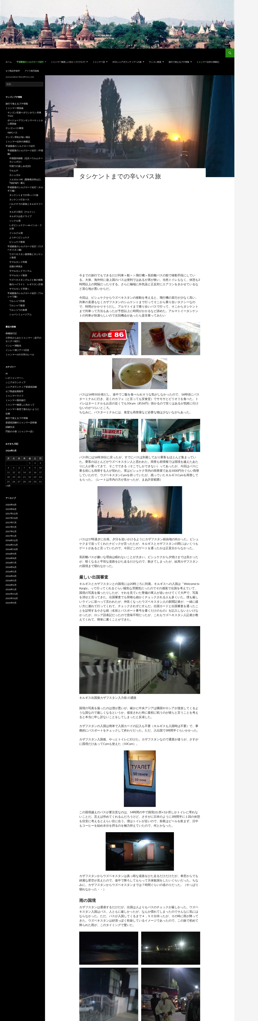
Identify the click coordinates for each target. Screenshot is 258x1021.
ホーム (9, 62)
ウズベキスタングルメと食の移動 (26, 279)
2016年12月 (12, 540)
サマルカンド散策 (18, 275)
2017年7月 (11, 522)
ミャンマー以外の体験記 (208, 62)
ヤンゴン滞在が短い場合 (18, 137)
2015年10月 (12, 598)
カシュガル (14, 175)
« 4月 (8, 485)
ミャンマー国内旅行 (16, 400)
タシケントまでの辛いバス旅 (23, 195)
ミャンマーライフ (14, 395)
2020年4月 (11, 504)
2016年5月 (11, 571)
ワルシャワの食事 (18, 309)
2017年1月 (11, 535)
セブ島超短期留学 (14, 391)
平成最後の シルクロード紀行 (30, 62)
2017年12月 (12, 513)
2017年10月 (12, 518)
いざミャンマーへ (14, 378)
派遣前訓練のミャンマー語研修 (21, 422)
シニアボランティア (16, 382)
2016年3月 (11, 580)
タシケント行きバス (19, 199)
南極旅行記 (11, 333)
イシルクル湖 (16, 233)
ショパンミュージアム (20, 314)
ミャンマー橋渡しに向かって (20, 404)
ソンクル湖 (14, 220)
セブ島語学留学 (13, 71)
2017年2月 (11, 531)
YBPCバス (12, 132)
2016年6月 (11, 567)
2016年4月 (11, 576)
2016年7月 (11, 562)
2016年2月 (11, 585)
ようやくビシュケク (19, 237)
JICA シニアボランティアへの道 (127, 62)
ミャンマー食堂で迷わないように (22, 409)
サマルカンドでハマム (20, 270)
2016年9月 (11, 553)
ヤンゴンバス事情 (14, 128)
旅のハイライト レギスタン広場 (26, 284)
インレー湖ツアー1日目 (17, 350)
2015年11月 (12, 593)
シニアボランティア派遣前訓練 (21, 386)
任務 (8, 413)
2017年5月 (11, 527)
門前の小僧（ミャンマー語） (20, 431)
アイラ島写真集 (32, 71)
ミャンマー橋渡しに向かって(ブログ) (68, 62)
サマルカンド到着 (18, 262)
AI (7, 373)
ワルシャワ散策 (17, 305)
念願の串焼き (16, 266)
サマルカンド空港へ (19, 288)
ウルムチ (13, 170)
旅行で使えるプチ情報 (179, 62)
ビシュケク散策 (17, 241)
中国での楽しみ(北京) (20, 166)
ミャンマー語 (99, 62)
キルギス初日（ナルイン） (22, 211)
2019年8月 (11, 509)
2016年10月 (12, 549)
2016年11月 (12, 544)
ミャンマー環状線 (14, 108)
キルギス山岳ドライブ (20, 216)
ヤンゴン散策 (155, 62)
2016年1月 (11, 589)
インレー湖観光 (13, 345)
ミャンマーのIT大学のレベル (20, 354)
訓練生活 (10, 427)
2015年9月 (11, 602)
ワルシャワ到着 (17, 301)
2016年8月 (11, 558)
